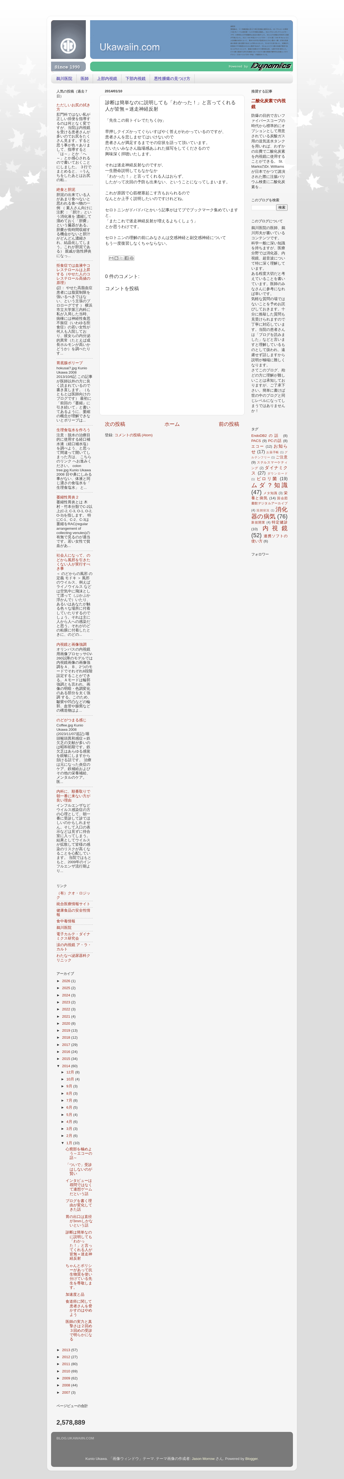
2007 (66, 1392)
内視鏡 (275, 528)
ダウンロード (277, 473)
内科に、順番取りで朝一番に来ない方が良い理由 (73, 795)
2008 (66, 1385)
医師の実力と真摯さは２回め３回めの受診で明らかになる (79, 1330)
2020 (66, 1023)
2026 (66, 981)
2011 (66, 1364)
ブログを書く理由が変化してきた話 (79, 1205)
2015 (66, 1059)
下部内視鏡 (136, 78)
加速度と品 (75, 1294)
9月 (69, 1086)
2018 (66, 1037)
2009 (66, 1378)
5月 (69, 1115)
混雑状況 (263, 510)
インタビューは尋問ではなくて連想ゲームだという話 (79, 1187)
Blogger (251, 1459)
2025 (66, 988)
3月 (69, 1129)
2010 (66, 1371)
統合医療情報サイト (73, 904)
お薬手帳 (272, 452)
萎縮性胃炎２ (67, 497)
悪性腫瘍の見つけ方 (172, 78)
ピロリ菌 (267, 478)
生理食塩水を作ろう (73, 430)
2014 (66, 1066)
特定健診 (280, 522)
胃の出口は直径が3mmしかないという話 (79, 1221)
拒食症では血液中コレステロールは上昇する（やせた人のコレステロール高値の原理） (73, 274)
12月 (70, 1072)
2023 (66, 1002)
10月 (70, 1079)
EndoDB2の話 (265, 436)
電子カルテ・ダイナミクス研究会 (73, 936)
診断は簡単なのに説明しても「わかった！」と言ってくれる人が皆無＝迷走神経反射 (79, 1245)
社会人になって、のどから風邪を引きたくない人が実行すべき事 (73, 562)
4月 (69, 1122)
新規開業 (258, 522)
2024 (66, 995)
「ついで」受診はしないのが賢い (79, 1169)
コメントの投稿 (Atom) (133, 435)
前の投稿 (229, 424)
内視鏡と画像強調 (71, 644)
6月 (69, 1107)
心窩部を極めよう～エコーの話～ (79, 1153)
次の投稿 (115, 424)
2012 (66, 1357)
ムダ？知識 (269, 485)
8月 (69, 1093)
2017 (66, 1045)
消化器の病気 (269, 513)
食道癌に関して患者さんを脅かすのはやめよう (79, 1308)
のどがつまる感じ (71, 720)
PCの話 (275, 441)
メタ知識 (270, 493)
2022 (66, 1009)
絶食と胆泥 (65, 190)
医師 (85, 78)
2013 (66, 1350)
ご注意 (282, 457)
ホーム (172, 424)
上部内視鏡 (107, 78)
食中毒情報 (65, 921)
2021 (66, 1016)
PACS (256, 441)
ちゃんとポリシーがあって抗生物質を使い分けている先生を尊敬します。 (79, 1277)
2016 (66, 1052)
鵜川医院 (64, 78)
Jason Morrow (203, 1459)
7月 (69, 1100)
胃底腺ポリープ (69, 363)
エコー (257, 446)
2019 (66, 1030)
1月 (69, 1143)
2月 (69, 1136)
